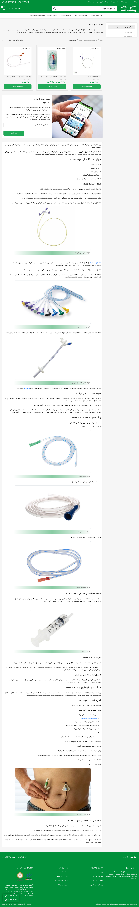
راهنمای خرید (98, 872)
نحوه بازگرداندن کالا (96, 880)
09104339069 (23, 2)
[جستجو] (84, 8)
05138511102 (10, 857)
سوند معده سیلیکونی (94, 77)
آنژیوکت (122, 872)
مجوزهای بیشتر (63, 884)
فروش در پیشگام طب (60, 880)
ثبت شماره (14, 133)
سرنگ (114, 876)
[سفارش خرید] (12, 40)
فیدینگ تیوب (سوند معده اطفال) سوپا (18, 77)
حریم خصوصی (98, 876)
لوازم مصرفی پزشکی (90, 40)
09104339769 (10, 2)
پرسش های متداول (96, 884)
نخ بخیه (134, 872)
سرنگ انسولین (119, 874)
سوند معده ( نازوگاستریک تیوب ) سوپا (53, 77)
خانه (101, 40)
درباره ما (65, 872)
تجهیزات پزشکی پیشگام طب (116, 904)
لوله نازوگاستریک (95, 263)
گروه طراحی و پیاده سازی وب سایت (13, 904)
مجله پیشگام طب (62, 876)
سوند (80, 40)
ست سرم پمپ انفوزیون (89, 718)
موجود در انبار (128, 36)
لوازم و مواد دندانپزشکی (126, 876)
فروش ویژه (129, 32)
